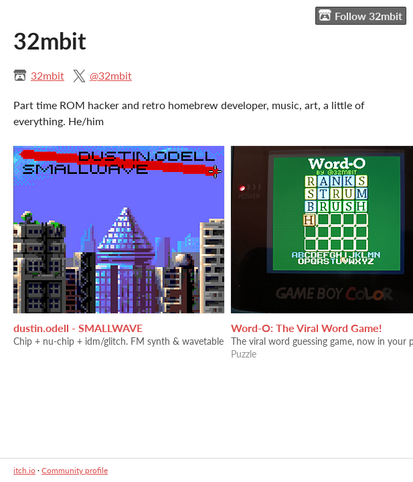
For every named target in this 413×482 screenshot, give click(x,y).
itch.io (24, 470)
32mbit (47, 75)
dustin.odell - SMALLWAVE (78, 327)
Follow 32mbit (360, 15)
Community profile (75, 470)
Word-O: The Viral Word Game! (306, 327)
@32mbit (111, 75)
